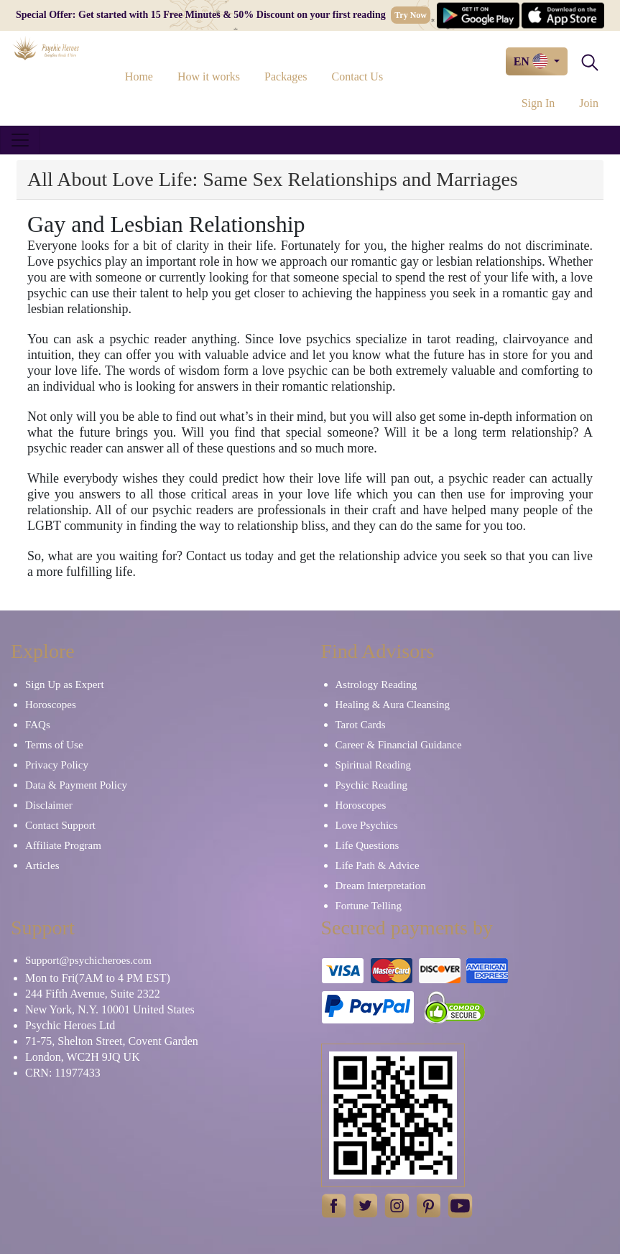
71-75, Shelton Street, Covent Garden (111, 1041)
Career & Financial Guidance (399, 745)
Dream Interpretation (381, 885)
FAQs (37, 724)
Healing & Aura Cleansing (393, 704)
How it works (208, 76)
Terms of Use (54, 745)
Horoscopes (50, 704)
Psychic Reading (371, 785)
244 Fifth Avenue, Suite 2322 (92, 994)
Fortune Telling (369, 905)
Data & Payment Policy (76, 785)
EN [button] (532, 61)
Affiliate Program (63, 845)
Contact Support (60, 825)
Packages (285, 76)
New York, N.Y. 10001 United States (110, 1009)
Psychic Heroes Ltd (70, 1025)
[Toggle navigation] (20, 140)
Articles (42, 865)
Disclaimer (49, 805)
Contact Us (358, 76)
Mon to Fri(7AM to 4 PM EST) (97, 978)
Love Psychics (367, 825)
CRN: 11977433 (63, 1073)
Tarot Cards (361, 724)
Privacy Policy (56, 765)
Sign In (538, 103)
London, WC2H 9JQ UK (82, 1057)
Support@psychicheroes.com (88, 960)
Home (139, 76)
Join (588, 103)
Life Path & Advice (378, 865)
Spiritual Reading (373, 765)
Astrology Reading (376, 684)
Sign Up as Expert (64, 684)
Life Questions (367, 845)
